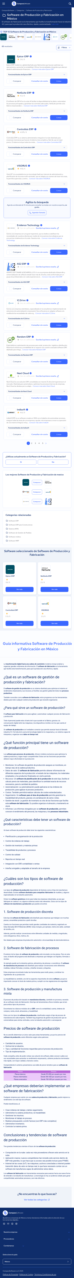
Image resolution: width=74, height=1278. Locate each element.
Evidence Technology (28, 225)
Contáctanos (14, 1246)
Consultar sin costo (39, 81)
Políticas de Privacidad (10, 1274)
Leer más (55, 24)
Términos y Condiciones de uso (45, 1274)
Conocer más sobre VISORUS (39, 179)
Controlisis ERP (25, 129)
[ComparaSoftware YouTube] (8, 1223)
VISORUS (22, 165)
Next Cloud (23, 373)
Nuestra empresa (37, 1232)
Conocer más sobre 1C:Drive (45, 313)
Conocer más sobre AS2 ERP (52, 277)
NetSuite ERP (24, 92)
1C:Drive (21, 300)
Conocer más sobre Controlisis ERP (49, 142)
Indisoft (21, 409)
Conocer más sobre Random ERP (34, 350)
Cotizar (58, 81)
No (53, 462)
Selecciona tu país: (10, 1254)
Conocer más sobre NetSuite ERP (36, 106)
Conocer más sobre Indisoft (38, 423)
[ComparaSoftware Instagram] (16, 1223)
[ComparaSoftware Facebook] (12, 1223)
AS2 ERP (21, 263)
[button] (37, 74)
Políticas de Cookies (26, 1274)
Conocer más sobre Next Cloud (44, 386)
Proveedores (37, 1239)
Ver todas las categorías (37, 1199)
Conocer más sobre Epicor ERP (43, 69)
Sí (21, 462)
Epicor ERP (23, 56)
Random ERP (24, 336)
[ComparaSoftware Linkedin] (4, 1223)
